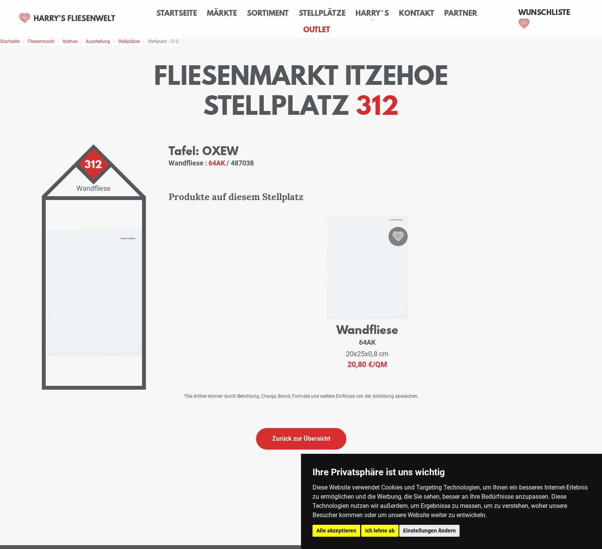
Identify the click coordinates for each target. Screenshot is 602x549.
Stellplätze (322, 13)
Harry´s (372, 13)
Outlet (316, 29)
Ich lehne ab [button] (380, 531)
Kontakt (416, 13)
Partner (460, 13)
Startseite (176, 13)
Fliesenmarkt (41, 41)
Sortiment (268, 13)
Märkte (222, 13)
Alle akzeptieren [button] (336, 531)
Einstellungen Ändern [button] (429, 531)
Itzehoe (70, 41)
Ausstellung (98, 41)
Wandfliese (367, 329)
